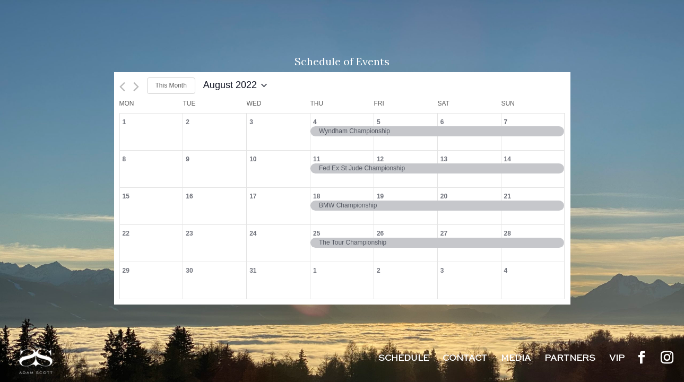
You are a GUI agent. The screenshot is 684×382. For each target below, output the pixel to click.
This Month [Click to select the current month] (171, 85)
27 (443, 233)
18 (316, 196)
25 (316, 233)
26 (380, 233)
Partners (569, 359)
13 (443, 159)
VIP (617, 359)
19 (380, 196)
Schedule (403, 359)
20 (443, 196)
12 (380, 159)
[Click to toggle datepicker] (235, 85)
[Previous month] (122, 87)
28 (507, 233)
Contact (465, 359)
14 (507, 159)
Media (516, 359)
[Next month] (136, 87)
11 (316, 159)
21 (507, 196)
